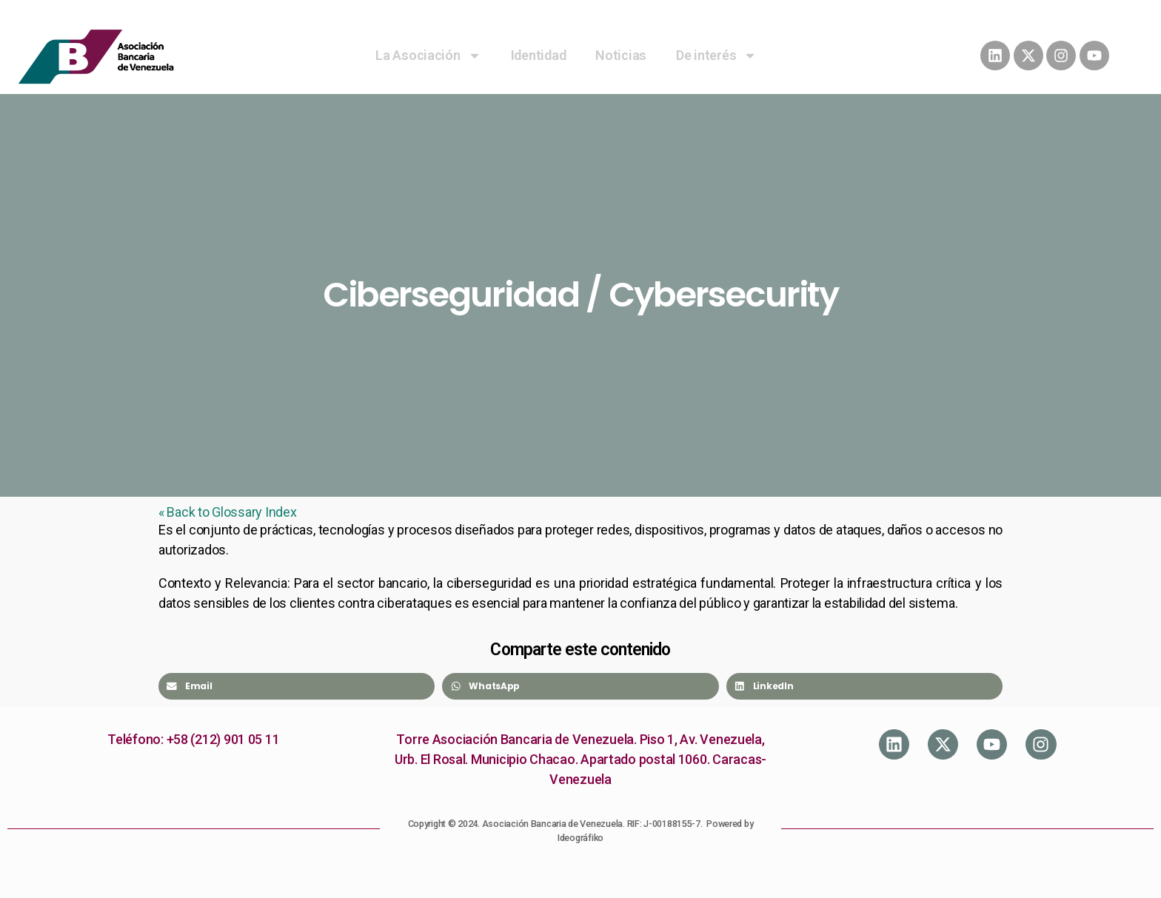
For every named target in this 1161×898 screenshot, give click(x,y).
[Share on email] (296, 686)
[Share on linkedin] (864, 686)
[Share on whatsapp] (580, 686)
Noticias (620, 55)
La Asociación (428, 55)
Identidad (538, 55)
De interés (716, 55)
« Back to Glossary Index (227, 512)
